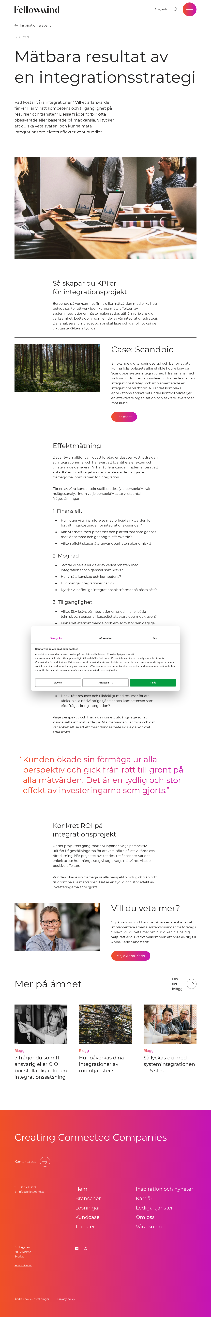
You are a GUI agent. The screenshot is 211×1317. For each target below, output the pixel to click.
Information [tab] (105, 638)
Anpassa (105, 682)
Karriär (144, 1198)
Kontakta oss (23, 1265)
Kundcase (87, 1217)
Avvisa (58, 682)
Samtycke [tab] (56, 638)
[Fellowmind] (38, 9)
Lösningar (87, 1208)
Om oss (145, 1217)
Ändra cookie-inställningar (32, 1299)
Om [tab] (155, 638)
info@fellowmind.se (31, 1191)
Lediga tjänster (154, 1208)
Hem (81, 1189)
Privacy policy (66, 1299)
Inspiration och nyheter (164, 1189)
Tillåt (153, 682)
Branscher (88, 1198)
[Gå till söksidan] (175, 9)
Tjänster (85, 1227)
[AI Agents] (161, 9)
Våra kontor (150, 1227)
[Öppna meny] (189, 9)
